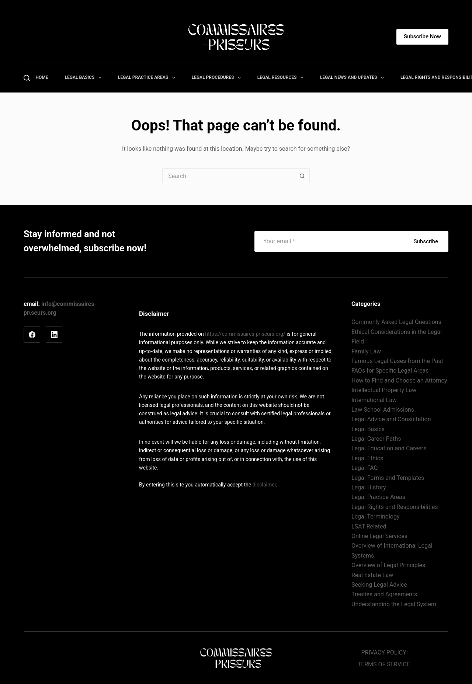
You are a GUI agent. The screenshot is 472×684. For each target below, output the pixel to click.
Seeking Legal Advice (379, 584)
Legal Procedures (218, 77)
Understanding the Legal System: (394, 604)
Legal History (368, 487)
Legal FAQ (364, 467)
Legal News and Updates (353, 77)
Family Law (366, 351)
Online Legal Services (379, 536)
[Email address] (330, 241)
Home (42, 77)
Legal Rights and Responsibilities (394, 506)
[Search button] (302, 175)
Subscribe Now (422, 36)
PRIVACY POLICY (383, 652)
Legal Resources (281, 77)
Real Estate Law (372, 575)
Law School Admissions (382, 409)
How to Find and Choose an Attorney (399, 380)
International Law (374, 400)
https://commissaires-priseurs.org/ (245, 334)
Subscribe (426, 241)
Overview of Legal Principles (388, 565)
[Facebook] (32, 334)
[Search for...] (228, 175)
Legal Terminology (375, 516)
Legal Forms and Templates (387, 477)
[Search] (27, 78)
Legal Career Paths (376, 438)
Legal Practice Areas (148, 77)
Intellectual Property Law (383, 390)
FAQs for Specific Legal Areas (389, 370)
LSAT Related (368, 526)
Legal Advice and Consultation (391, 419)
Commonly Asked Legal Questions (396, 321)
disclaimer (264, 485)
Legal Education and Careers (388, 448)
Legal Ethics (367, 458)
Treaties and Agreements (384, 594)
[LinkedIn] (54, 334)
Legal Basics (84, 77)
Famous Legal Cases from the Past (397, 360)
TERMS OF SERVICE (384, 664)
